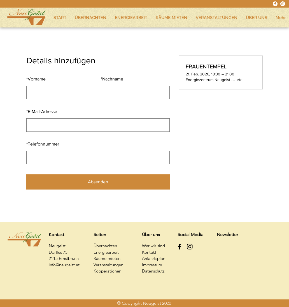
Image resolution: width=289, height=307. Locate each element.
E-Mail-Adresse (41, 111)
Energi (100, 252)
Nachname (112, 79)
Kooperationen (107, 271)
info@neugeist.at (64, 264)
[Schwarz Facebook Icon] (179, 246)
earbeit (112, 252)
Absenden (98, 181)
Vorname (36, 79)
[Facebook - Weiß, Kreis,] (275, 3)
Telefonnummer (42, 144)
